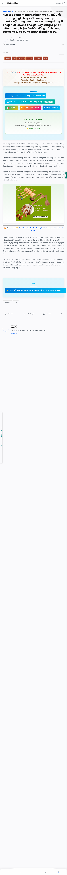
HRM (14, 58)
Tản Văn (8, 58)
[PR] (16, 302)
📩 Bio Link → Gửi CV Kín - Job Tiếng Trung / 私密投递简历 (30, 102)
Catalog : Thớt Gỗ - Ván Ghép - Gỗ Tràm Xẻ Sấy (26, 96)
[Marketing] (7, 302)
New (45, 58)
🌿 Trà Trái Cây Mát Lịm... (33, 119)
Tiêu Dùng (38, 58)
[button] (3, 3)
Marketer (21, 58)
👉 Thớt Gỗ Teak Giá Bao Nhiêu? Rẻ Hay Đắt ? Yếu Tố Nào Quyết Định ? (35, 290)
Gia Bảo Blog (12, 3)
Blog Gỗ (29, 58)
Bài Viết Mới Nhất (51, 108)
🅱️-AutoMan (12, 108)
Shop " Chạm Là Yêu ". (30, 108)
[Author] (12, 40)
